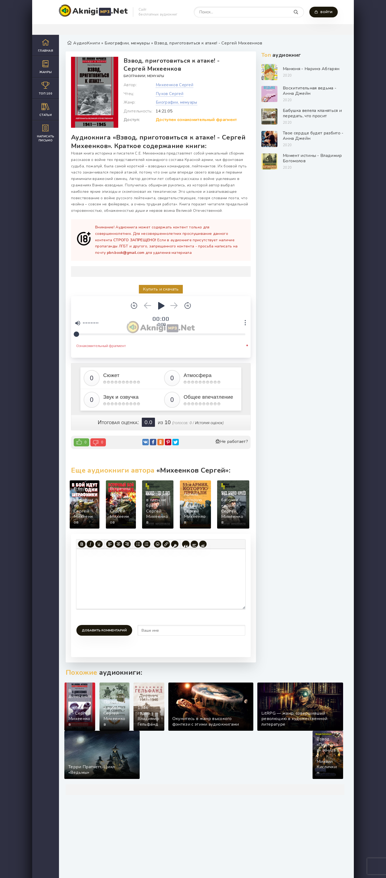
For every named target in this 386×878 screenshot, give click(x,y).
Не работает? (231, 441)
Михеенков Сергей (174, 85)
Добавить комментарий (104, 630)
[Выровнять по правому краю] (127, 544)
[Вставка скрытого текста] (203, 544)
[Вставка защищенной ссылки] (175, 544)
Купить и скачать (161, 289)
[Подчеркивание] (99, 544)
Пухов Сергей (169, 93)
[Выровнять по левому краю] (110, 544)
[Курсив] (90, 544)
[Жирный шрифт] (82, 544)
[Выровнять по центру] (118, 544)
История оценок (208, 423)
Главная (46, 45)
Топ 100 (46, 88)
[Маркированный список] (138, 544)
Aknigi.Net (100, 11)
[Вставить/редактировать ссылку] (166, 544)
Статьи (46, 109)
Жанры (46, 66)
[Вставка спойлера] (194, 544)
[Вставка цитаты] (186, 544)
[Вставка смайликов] (157, 544)
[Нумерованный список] (146, 544)
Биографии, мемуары (144, 76)
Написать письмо (46, 133)
